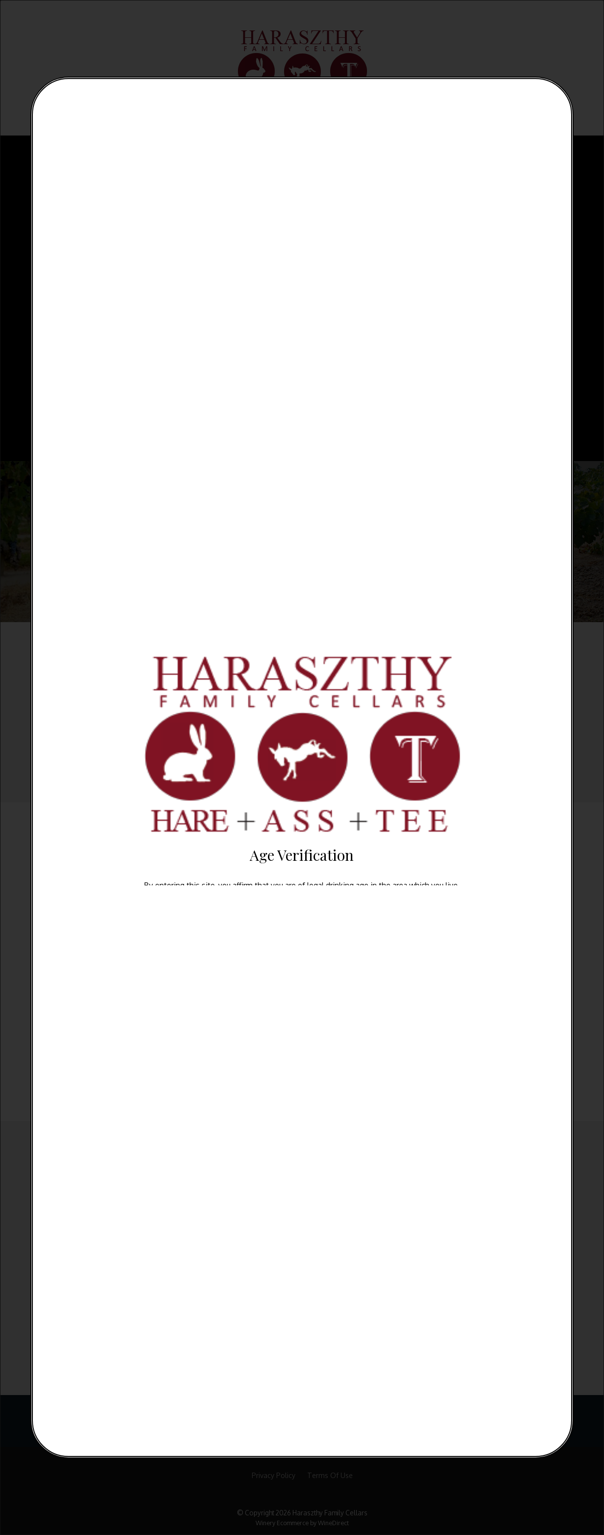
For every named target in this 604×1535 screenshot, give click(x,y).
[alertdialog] (302, 767)
